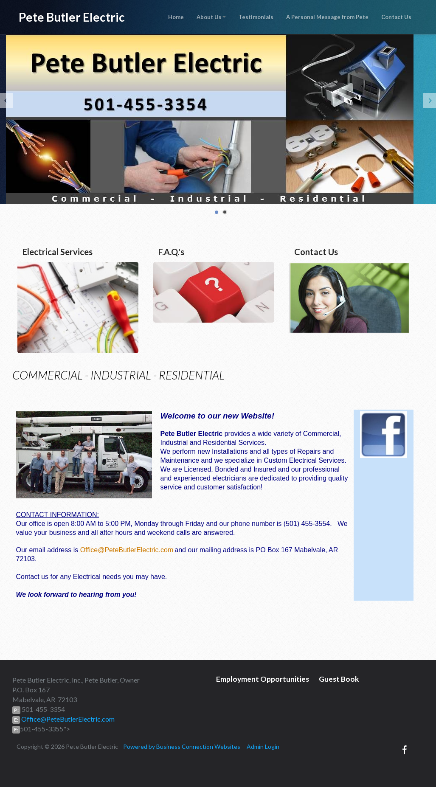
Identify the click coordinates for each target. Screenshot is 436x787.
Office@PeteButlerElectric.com (127, 550)
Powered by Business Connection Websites (181, 746)
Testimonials (256, 17)
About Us (211, 17)
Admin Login (263, 746)
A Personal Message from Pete (327, 17)
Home (176, 17)
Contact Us (396, 17)
